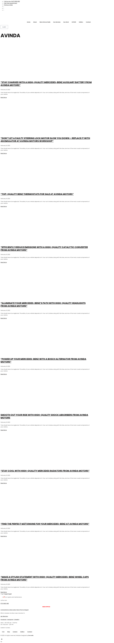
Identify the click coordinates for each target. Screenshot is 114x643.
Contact (88, 22)
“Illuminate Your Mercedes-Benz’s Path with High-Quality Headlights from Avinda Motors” (43, 304)
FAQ (3, 632)
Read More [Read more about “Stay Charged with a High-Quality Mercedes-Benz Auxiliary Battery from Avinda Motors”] (4, 97)
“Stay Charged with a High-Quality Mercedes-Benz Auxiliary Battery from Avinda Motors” (46, 84)
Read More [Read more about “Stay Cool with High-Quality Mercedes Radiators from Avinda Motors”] (4, 483)
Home (28, 22)
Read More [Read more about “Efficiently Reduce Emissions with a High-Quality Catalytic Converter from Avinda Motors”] (4, 262)
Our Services (56, 22)
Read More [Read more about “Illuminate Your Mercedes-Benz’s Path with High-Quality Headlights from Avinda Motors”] (4, 318)
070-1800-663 (5, 603)
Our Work (66, 22)
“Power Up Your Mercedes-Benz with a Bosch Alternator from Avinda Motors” (43, 360)
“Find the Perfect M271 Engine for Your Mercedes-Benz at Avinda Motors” (45, 523)
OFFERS (74, 22)
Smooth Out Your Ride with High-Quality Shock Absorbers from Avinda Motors (44, 416)
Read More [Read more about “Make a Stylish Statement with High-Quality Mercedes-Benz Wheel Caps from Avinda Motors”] (4, 592)
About (35, 22)
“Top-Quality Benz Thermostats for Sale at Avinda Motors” (37, 194)
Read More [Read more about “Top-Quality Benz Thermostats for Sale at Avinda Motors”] (4, 206)
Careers (15, 632)
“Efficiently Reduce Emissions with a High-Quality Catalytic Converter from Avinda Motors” (44, 249)
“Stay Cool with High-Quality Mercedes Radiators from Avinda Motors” (45, 470)
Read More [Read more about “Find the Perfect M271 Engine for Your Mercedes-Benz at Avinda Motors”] (4, 536)
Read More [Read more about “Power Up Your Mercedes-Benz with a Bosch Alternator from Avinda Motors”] (4, 374)
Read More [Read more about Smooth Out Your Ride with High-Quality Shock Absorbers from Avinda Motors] (4, 430)
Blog (8, 632)
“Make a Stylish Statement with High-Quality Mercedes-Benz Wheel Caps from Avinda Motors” (45, 578)
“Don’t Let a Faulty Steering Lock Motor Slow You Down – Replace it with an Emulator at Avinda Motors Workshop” (45, 140)
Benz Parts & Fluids (45, 22)
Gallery (81, 22)
